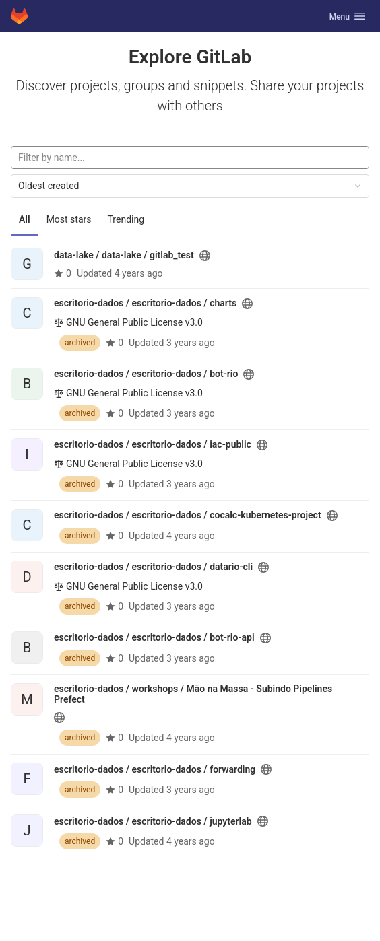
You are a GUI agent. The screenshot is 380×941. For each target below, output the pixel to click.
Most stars (69, 219)
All (24, 219)
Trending (126, 219)
